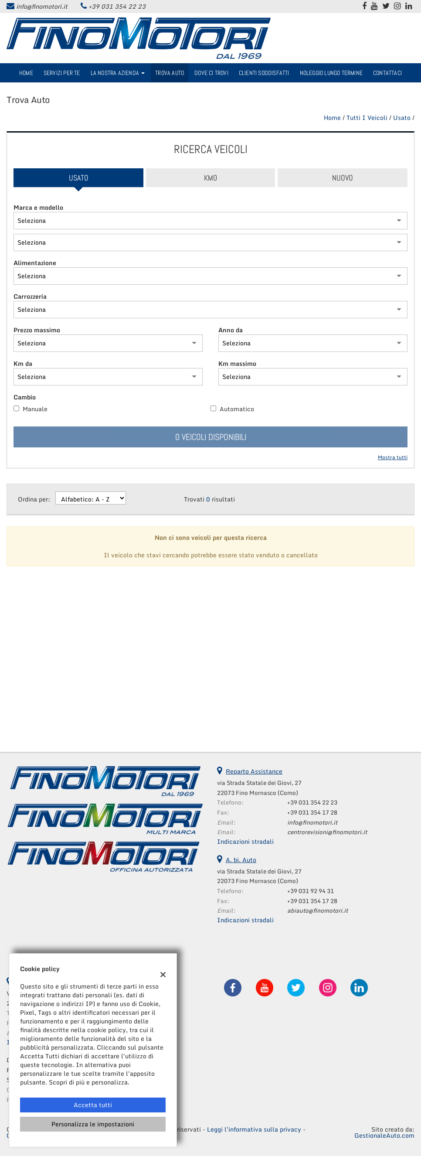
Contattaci (387, 73)
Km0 (210, 178)
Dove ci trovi (211, 73)
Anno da (230, 330)
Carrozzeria (30, 296)
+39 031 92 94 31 (310, 891)
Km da (23, 363)
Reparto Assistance (254, 771)
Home (26, 73)
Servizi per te (62, 73)
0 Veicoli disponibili (210, 437)
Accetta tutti (93, 1105)
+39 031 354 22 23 (117, 6)
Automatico (237, 409)
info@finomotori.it (42, 6)
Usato (78, 178)
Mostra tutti (392, 457)
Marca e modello (38, 207)
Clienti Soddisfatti (264, 73)
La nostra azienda (118, 73)
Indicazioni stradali (245, 841)
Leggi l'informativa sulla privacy (254, 1129)
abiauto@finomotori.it (317, 910)
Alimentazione (35, 263)
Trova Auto (169, 73)
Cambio (25, 397)
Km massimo (237, 363)
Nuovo (342, 178)
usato (402, 118)
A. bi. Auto (241, 860)
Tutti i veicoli (366, 118)
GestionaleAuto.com (384, 1135)
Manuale (35, 409)
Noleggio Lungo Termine (331, 73)
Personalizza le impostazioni (92, 1124)
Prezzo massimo (37, 330)
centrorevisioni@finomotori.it (327, 832)
